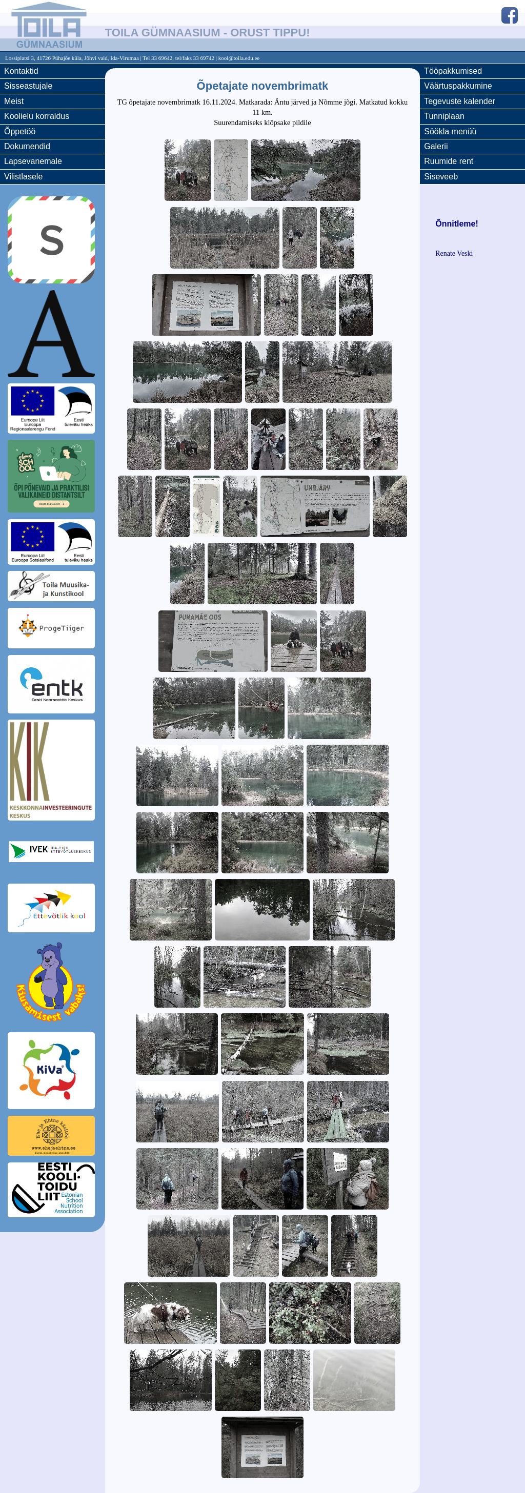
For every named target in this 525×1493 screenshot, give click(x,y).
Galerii (436, 146)
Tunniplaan (444, 116)
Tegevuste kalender (459, 101)
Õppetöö (19, 131)
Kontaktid (21, 71)
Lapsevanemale (33, 161)
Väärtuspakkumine (458, 85)
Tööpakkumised (453, 71)
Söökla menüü (450, 131)
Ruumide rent (448, 161)
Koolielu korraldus (36, 116)
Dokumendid (27, 146)
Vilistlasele (23, 176)
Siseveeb (441, 176)
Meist (14, 101)
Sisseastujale (28, 85)
